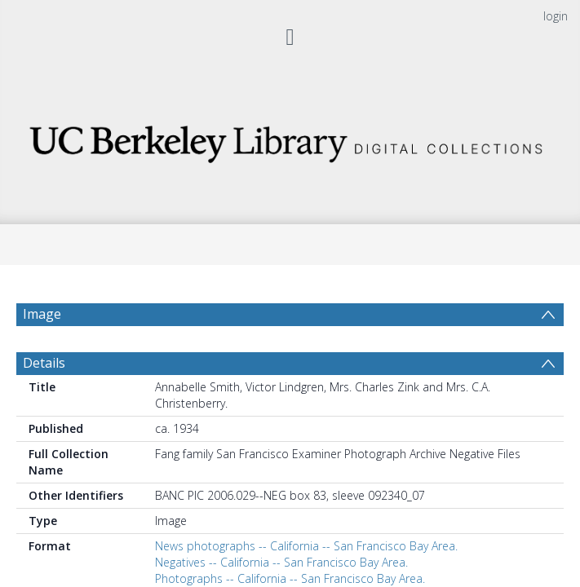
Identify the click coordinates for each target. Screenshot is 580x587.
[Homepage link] (290, 140)
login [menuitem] (555, 16)
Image (42, 314)
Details (44, 402)
